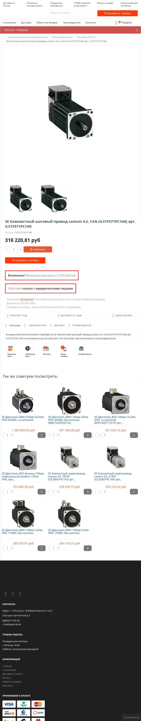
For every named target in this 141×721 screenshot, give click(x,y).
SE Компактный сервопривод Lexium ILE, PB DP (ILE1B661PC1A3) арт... (66, 476)
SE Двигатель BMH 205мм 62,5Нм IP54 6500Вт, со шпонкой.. (23, 418)
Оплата (6, 677)
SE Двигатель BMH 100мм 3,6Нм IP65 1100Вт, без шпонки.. (22, 531)
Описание (12, 326)
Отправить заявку (117, 13)
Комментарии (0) (79, 325)
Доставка (26, 22)
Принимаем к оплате (16, 695)
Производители (72, 22)
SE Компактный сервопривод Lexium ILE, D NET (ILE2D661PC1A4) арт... (112, 476)
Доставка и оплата (12, 673)
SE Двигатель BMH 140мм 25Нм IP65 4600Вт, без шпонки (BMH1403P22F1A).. (68, 420)
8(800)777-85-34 (11, 620)
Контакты (90, 22)
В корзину (37, 249)
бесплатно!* (27, 299)
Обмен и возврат (11, 681)
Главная (7, 666)
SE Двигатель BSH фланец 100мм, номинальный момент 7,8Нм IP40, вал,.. (23, 476)
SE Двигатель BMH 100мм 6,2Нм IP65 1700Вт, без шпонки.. (68, 531)
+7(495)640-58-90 (11, 624)
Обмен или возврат (47, 22)
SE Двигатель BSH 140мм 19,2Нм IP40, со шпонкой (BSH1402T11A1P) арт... (114, 420)
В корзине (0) (131, 717)
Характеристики (35, 325)
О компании (9, 22)
